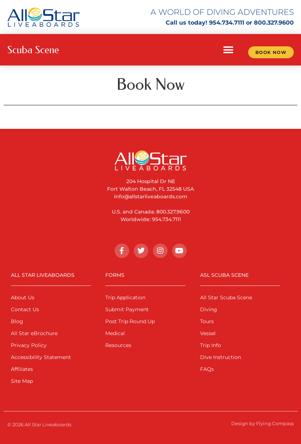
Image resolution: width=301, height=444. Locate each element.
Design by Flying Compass (262, 423)
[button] (228, 50)
